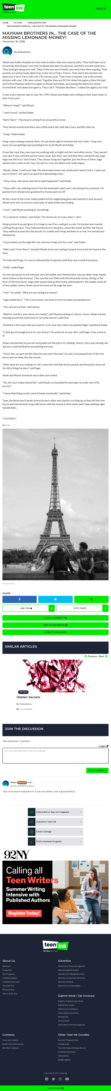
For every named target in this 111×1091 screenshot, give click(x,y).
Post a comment (55, 618)
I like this (37, 608)
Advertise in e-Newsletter (69, 986)
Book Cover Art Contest (12, 1044)
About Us (6, 966)
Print (6, 425)
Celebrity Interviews (11, 982)
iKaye (14, 782)
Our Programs (8, 974)
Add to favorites (55, 625)
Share (6, 593)
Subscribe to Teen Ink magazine (71, 1024)
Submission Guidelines (68, 1009)
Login (104, 746)
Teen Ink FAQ (8, 986)
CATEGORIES (55, 1088)
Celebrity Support (9, 978)
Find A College (40, 832)
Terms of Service (9, 993)
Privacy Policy (8, 989)
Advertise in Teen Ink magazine (71, 966)
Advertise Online (65, 982)
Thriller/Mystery (37, 22)
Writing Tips (63, 1017)
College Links (64, 1044)
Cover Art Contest (10, 1040)
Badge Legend (64, 1059)
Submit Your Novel (66, 1005)
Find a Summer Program (44, 841)
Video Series (63, 1056)
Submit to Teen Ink (42, 822)
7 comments (24, 709)
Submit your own (55, 632)
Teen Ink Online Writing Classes (72, 1048)
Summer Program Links (68, 1040)
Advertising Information (68, 970)
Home (5, 22)
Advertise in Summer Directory (71, 978)
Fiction (18, 22)
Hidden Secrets (28, 697)
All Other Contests (10, 1048)
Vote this (91, 608)
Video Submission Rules (68, 1013)
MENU (101, 8)
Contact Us (7, 970)
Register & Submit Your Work (70, 1001)
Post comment (97, 770)
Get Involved (63, 1021)
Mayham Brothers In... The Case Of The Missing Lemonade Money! (42, 26)
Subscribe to (48, 812)
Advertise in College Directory (71, 974)
